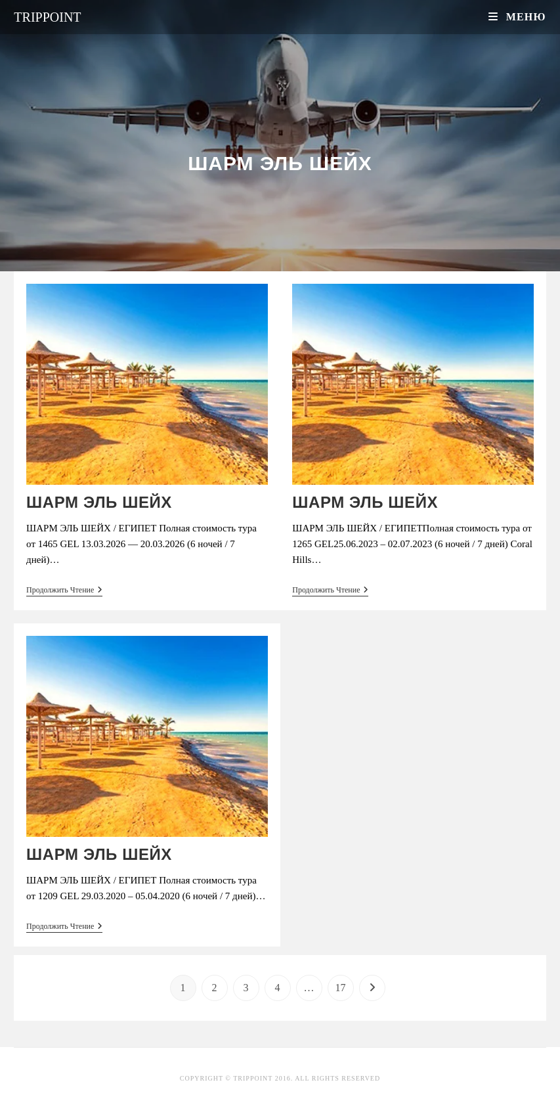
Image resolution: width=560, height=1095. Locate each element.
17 (340, 987)
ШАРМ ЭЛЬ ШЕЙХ (99, 502)
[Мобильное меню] (517, 16)
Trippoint (47, 17)
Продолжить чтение (64, 590)
